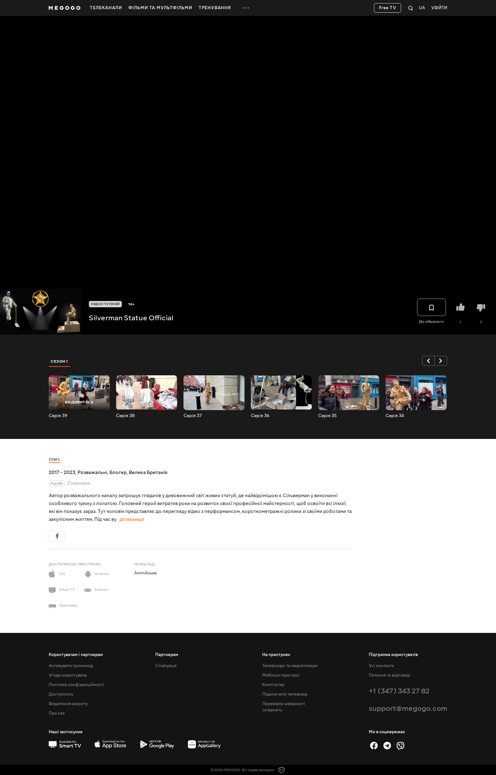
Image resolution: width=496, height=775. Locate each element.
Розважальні (92, 472)
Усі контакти (381, 666)
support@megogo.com (408, 708)
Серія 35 (327, 416)
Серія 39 (58, 416)
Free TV (387, 8)
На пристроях (276, 655)
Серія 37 (192, 416)
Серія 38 (125, 416)
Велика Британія (148, 472)
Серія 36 (260, 416)
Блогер (118, 472)
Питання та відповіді (389, 675)
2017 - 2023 (62, 472)
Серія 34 (395, 416)
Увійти (439, 8)
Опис (54, 459)
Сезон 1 (59, 361)
